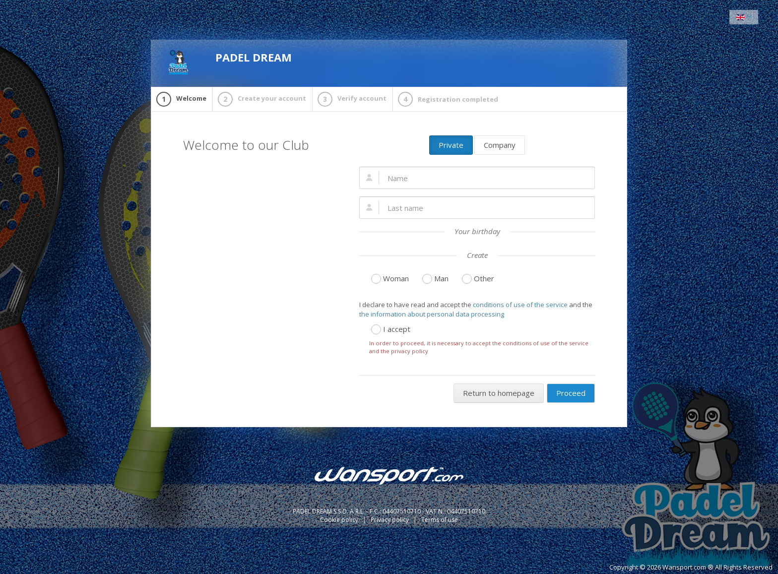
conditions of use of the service (520, 304)
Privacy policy (390, 519)
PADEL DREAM (229, 62)
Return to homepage (498, 393)
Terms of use (439, 519)
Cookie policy (340, 519)
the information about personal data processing (431, 314)
